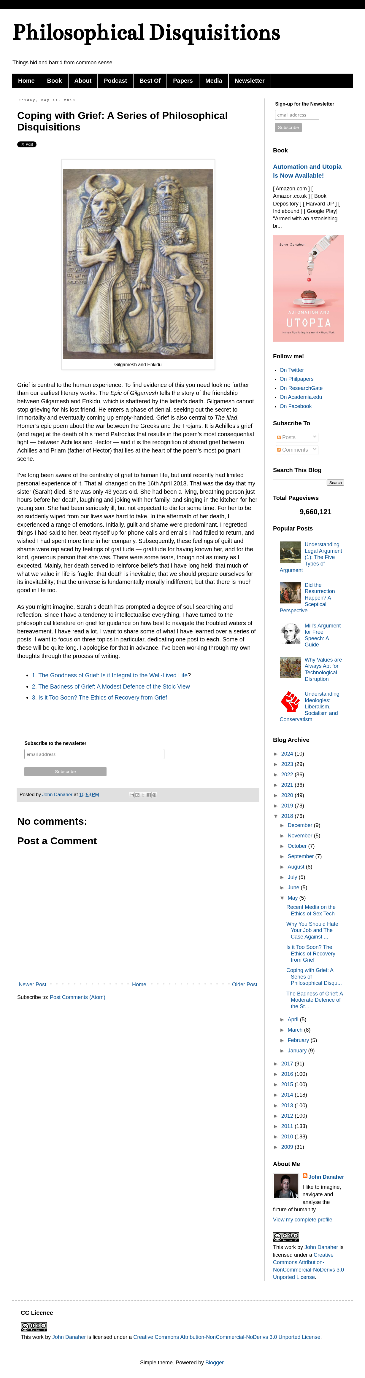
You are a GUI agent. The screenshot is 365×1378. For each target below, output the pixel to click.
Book (54, 80)
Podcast (115, 80)
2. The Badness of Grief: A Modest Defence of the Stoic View (111, 686)
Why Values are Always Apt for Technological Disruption (323, 669)
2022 (288, 775)
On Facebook (296, 406)
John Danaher (326, 1177)
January (298, 1051)
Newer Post (32, 984)
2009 (288, 1147)
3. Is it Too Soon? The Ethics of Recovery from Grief (99, 697)
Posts (286, 437)
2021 (288, 785)
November (301, 836)
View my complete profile (302, 1220)
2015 (288, 1084)
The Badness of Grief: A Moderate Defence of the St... (314, 1000)
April (294, 1019)
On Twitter (292, 370)
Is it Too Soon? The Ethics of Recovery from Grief (310, 953)
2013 (288, 1105)
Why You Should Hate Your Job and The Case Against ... (312, 930)
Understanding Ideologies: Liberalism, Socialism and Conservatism (309, 706)
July (293, 877)
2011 (288, 1126)
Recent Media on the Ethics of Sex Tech (311, 910)
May (293, 898)
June (294, 887)
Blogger (214, 1363)
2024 (288, 754)
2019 (288, 806)
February (299, 1040)
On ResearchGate (301, 388)
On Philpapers (297, 379)
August (297, 867)
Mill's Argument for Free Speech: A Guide (323, 635)
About (83, 80)
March (296, 1030)
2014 (288, 1095)
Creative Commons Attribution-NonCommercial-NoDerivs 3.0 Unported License (226, 1337)
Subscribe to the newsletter (55, 743)
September (301, 856)
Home (26, 80)
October (298, 846)
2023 (288, 764)
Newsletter (250, 80)
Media (213, 80)
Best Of (150, 80)
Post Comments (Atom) (77, 997)
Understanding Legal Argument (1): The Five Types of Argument (311, 557)
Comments (292, 450)
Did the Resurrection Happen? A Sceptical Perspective (307, 598)
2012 (288, 1116)
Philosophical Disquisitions (146, 32)
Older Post (244, 984)
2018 (288, 816)
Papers (183, 80)
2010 (288, 1137)
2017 (288, 1064)
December (301, 825)
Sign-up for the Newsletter (304, 103)
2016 (288, 1074)
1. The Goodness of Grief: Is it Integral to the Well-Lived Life (110, 675)
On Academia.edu (301, 397)
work (290, 1247)
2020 (288, 795)
